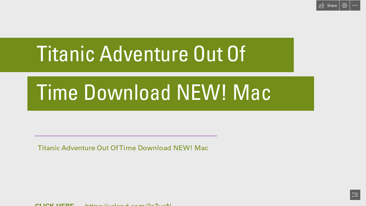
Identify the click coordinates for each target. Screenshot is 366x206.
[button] (327, 5)
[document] (183, 103)
